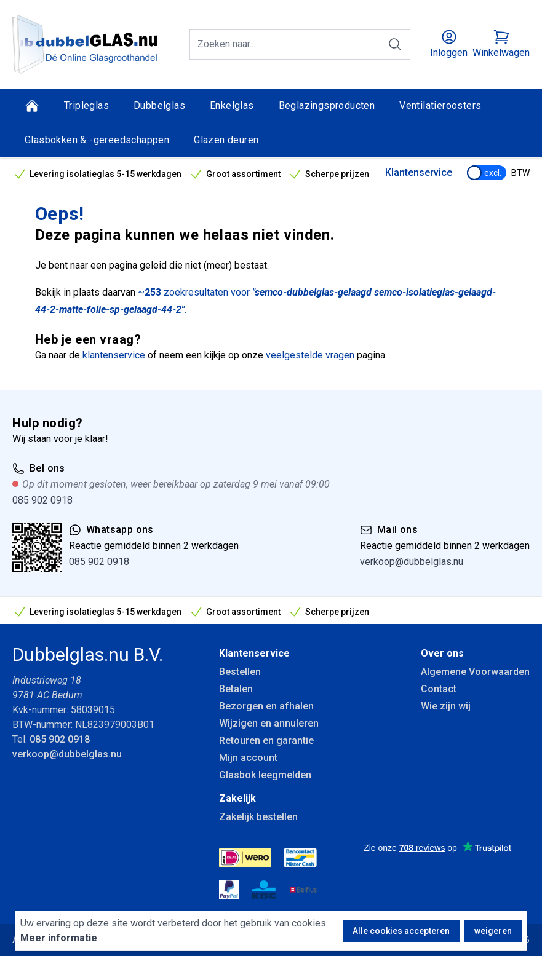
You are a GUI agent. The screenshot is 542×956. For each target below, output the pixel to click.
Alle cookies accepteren (401, 931)
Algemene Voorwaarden (475, 671)
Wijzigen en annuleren (269, 723)
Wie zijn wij (446, 706)
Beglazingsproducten (327, 105)
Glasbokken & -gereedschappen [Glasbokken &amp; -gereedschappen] (97, 140)
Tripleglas (86, 105)
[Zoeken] (395, 44)
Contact (438, 689)
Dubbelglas (159, 105)
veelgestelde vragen (310, 355)
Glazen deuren (226, 140)
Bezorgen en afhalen (266, 706)
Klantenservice (418, 172)
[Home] (32, 106)
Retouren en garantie (266, 740)
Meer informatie (58, 938)
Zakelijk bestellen (258, 817)
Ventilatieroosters (440, 105)
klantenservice (113, 355)
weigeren (493, 931)
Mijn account (248, 758)
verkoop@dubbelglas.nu (411, 561)
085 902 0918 (42, 500)
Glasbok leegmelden (265, 775)
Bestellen (240, 671)
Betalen (236, 689)
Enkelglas (232, 105)
